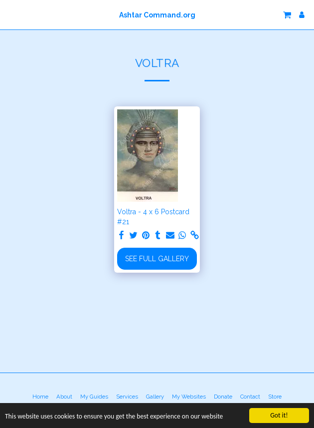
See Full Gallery (157, 259)
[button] (10, 14)
